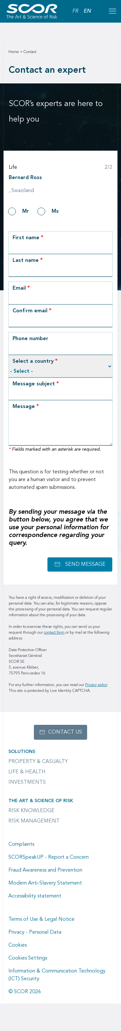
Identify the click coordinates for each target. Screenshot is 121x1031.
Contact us (65, 732)
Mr (25, 211)
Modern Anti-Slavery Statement (45, 883)
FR (75, 11)
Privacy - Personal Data (34, 932)
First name (26, 238)
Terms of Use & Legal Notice (41, 919)
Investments (27, 782)
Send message (85, 564)
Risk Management (34, 821)
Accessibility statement (34, 896)
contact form (54, 633)
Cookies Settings (27, 958)
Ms (55, 211)
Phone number (30, 338)
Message (24, 406)
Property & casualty (38, 761)
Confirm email (30, 311)
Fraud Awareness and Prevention (45, 870)
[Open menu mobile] (112, 11)
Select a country (33, 361)
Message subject (34, 384)
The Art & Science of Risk (40, 801)
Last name (26, 260)
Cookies (17, 945)
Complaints (21, 844)
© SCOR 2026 (24, 991)
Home (13, 52)
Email (19, 288)
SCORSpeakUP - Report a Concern (48, 857)
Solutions (21, 751)
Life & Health (26, 772)
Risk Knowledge (31, 810)
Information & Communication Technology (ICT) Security (57, 975)
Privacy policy (96, 685)
